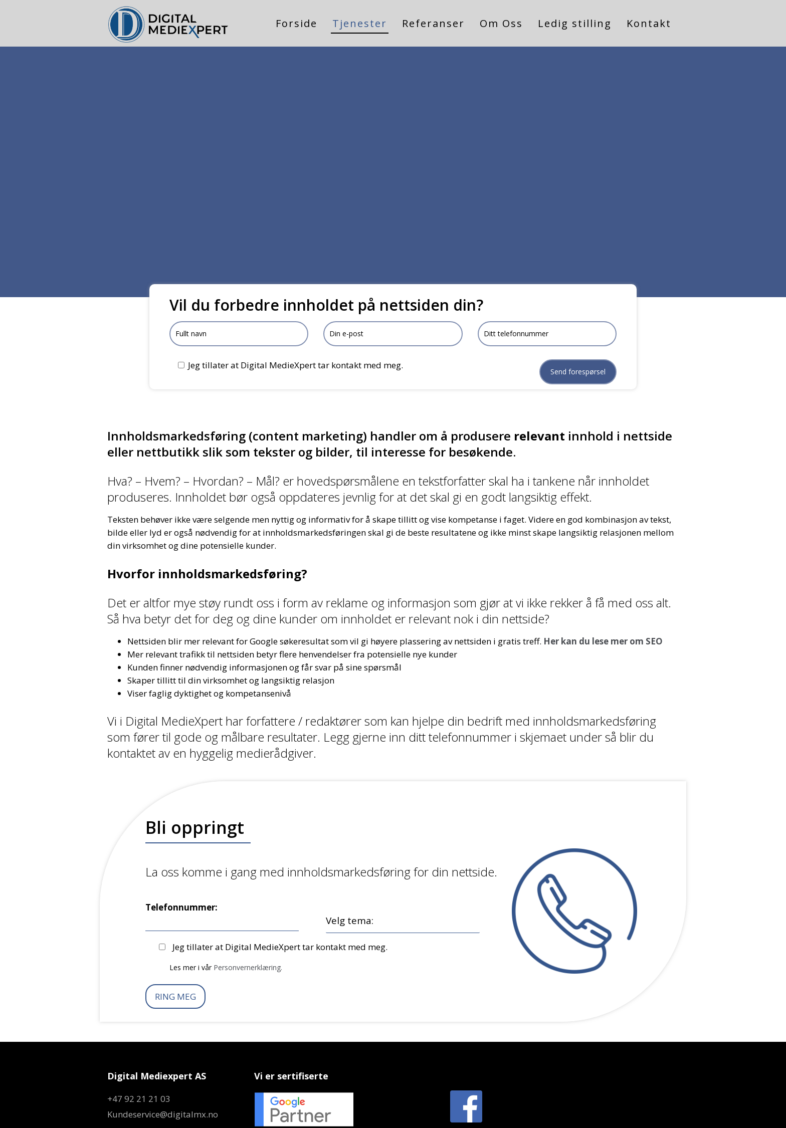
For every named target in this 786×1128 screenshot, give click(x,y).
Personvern (498, 1111)
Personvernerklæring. (248, 930)
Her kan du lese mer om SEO (603, 604)
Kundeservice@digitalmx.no (162, 1076)
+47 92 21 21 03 (138, 1061)
